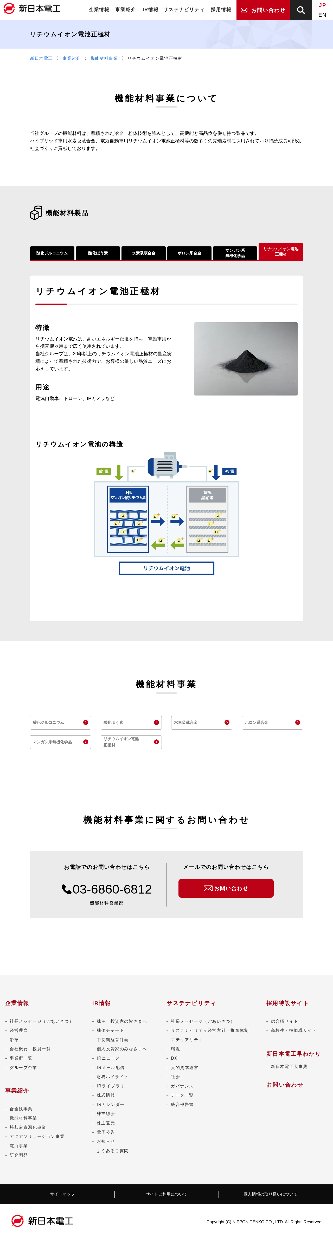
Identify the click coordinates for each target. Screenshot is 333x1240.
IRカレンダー (111, 1104)
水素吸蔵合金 (143, 253)
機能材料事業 (104, 58)
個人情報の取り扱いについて (271, 1194)
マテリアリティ (187, 1040)
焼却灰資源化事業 (28, 1127)
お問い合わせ (285, 1085)
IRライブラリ (111, 1086)
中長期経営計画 (113, 1040)
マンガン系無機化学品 (235, 253)
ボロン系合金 (189, 253)
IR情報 (101, 1003)
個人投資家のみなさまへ (122, 1049)
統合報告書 (182, 1104)
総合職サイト (284, 1021)
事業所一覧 (21, 1058)
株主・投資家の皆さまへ (122, 1021)
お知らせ (106, 1141)
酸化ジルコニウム (52, 253)
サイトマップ (62, 1194)
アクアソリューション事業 (37, 1136)
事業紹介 (71, 58)
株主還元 (106, 1123)
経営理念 (19, 1030)
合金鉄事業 (21, 1109)
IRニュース (108, 1058)
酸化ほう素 (98, 253)
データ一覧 (182, 1095)
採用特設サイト (287, 1003)
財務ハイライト (113, 1076)
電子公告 (106, 1132)
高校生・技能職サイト (294, 1030)
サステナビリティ (191, 1003)
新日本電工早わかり (293, 1054)
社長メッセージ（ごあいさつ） (42, 1021)
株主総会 (106, 1113)
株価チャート (110, 1030)
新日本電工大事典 (289, 1066)
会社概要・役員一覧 (30, 1049)
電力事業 (19, 1146)
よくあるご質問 (113, 1151)
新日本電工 (41, 58)
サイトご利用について (166, 1194)
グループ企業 (23, 1067)
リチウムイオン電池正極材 (280, 251)
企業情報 (17, 1003)
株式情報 (106, 1095)
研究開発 (19, 1155)
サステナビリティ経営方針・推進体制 (210, 1030)
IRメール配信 (111, 1067)
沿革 (14, 1040)
